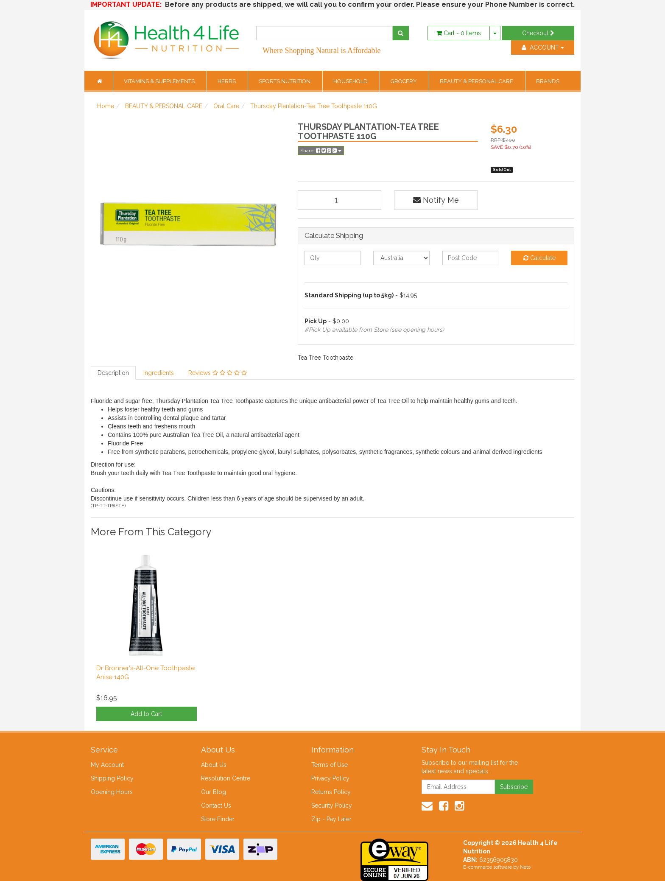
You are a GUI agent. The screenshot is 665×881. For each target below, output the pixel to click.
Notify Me (436, 200)
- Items (458, 33)
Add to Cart (146, 713)
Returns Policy (331, 792)
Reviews (217, 372)
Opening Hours (112, 792)
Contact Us (216, 805)
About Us (213, 764)
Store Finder (218, 819)
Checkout (538, 33)
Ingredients (158, 372)
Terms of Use (329, 764)
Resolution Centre (225, 778)
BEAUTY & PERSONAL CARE (477, 81)
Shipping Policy (112, 778)
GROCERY (404, 81)
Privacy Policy (330, 778)
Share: (320, 151)
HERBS (227, 81)
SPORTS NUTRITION (285, 81)
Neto (525, 867)
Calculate (539, 258)
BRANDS (547, 81)
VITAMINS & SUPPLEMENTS (160, 81)
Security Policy (331, 805)
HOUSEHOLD (351, 81)
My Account (107, 764)
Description (113, 372)
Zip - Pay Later (331, 819)
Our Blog (213, 792)
